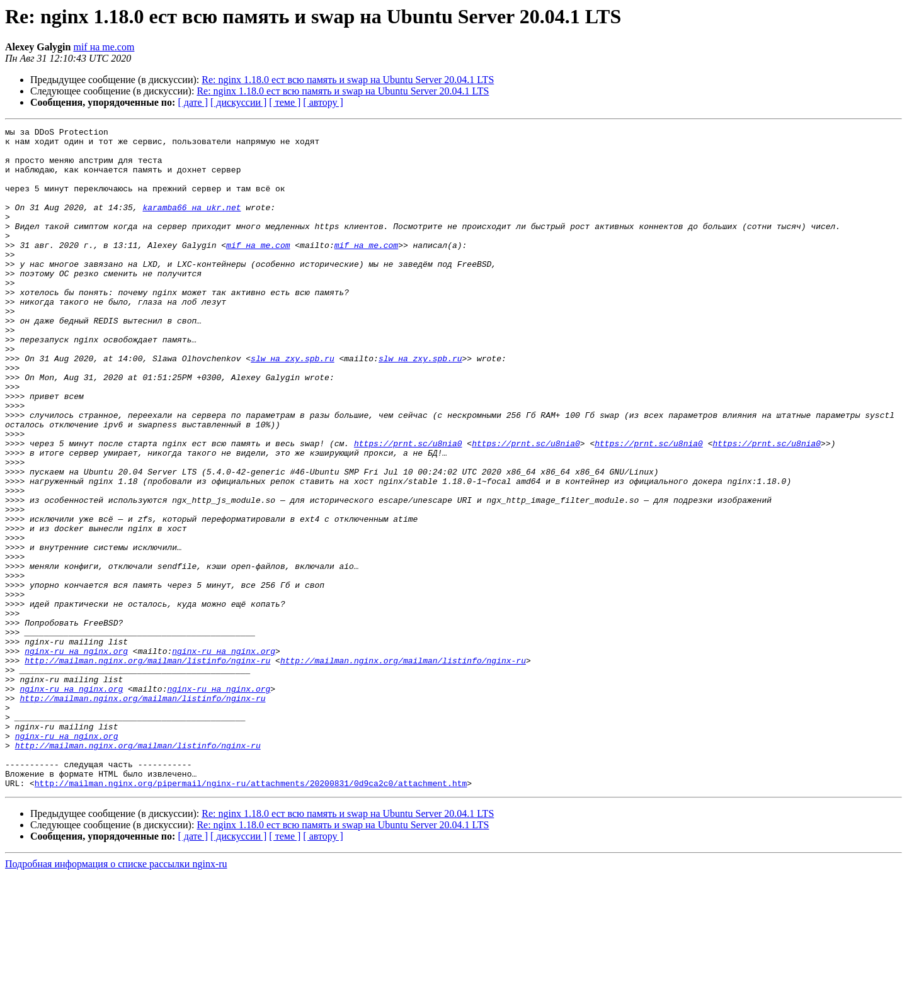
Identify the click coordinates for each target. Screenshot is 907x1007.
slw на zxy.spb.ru (292, 405)
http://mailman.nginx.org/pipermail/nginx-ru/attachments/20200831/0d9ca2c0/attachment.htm (251, 915)
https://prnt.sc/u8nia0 (408, 507)
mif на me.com (103, 47)
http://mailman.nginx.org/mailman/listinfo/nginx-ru (147, 768)
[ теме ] (284, 102)
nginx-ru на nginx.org (76, 756)
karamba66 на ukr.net (191, 224)
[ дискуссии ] (238, 102)
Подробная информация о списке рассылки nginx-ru (116, 996)
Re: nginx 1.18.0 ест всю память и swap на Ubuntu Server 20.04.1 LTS (348, 79)
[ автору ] (323, 102)
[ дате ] (193, 102)
